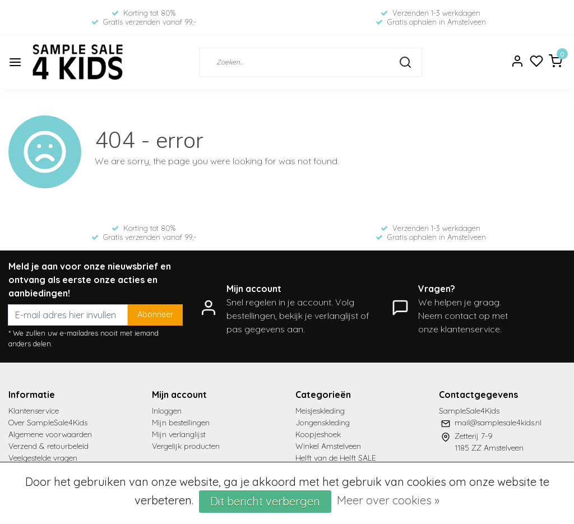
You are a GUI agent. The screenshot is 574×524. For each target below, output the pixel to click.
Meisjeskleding (320, 411)
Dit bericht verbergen (265, 501)
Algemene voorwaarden (50, 434)
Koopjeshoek (318, 434)
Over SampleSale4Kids (47, 423)
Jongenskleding (322, 423)
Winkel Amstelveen (328, 446)
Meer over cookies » (388, 500)
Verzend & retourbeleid (48, 446)
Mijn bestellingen (181, 423)
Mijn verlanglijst (179, 434)
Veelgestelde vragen (42, 458)
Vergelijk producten (186, 446)
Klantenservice (33, 411)
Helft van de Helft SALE (335, 458)
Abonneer (155, 314)
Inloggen (167, 411)
